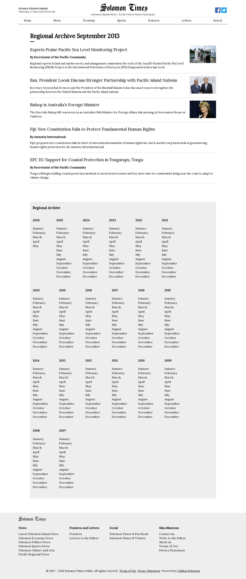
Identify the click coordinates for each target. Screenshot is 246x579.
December (63, 276)
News (57, 20)
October (62, 267)
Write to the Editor (172, 538)
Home (27, 20)
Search (217, 20)
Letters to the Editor (84, 538)
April (36, 241)
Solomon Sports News (34, 546)
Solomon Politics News (34, 542)
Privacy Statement (172, 550)
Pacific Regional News (34, 554)
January (38, 228)
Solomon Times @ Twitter (128, 538)
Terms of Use (168, 546)
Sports (121, 20)
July (58, 254)
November (63, 272)
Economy (89, 20)
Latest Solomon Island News (39, 534)
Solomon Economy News (36, 538)
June (59, 250)
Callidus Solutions (188, 571)
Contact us (166, 534)
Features (153, 20)
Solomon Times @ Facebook (129, 534)
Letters (186, 20)
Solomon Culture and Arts (37, 550)
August (61, 259)
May (36, 246)
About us (165, 542)
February (39, 233)
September (64, 263)
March (37, 237)
